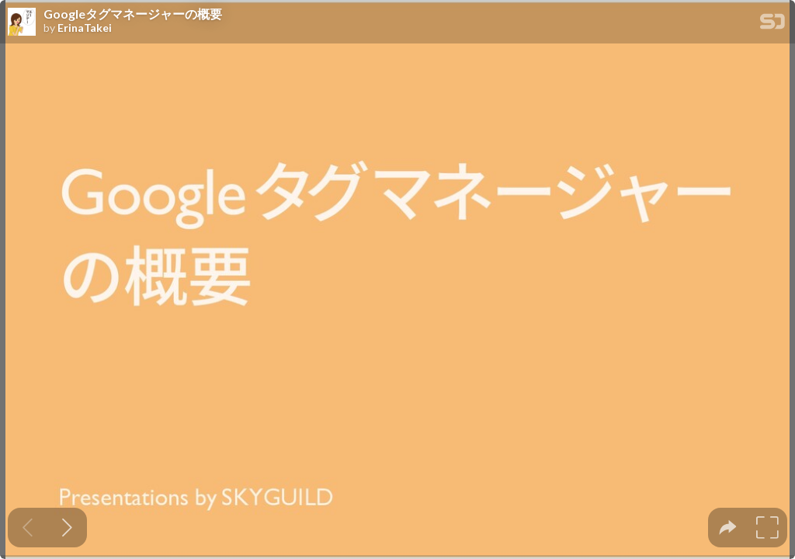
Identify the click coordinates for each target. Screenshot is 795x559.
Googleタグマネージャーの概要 (132, 14)
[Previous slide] (27, 527)
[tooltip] (727, 527)
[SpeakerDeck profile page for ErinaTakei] (22, 22)
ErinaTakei (84, 28)
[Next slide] (67, 527)
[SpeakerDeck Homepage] (772, 24)
